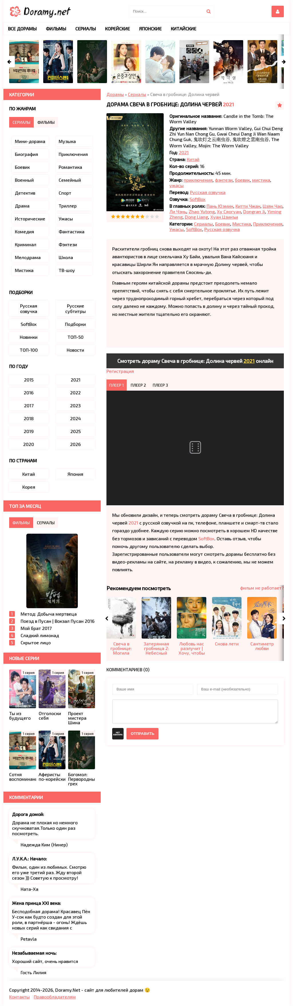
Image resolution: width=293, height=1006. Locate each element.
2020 (28, 444)
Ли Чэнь (177, 211)
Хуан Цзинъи (224, 217)
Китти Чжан (247, 206)
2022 (75, 392)
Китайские (183, 28)
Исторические (30, 218)
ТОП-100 (29, 350)
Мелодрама (28, 257)
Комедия (24, 231)
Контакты (19, 996)
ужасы (176, 185)
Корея (28, 487)
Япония (75, 474)
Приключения (267, 223)
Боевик (222, 223)
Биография (26, 154)
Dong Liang (196, 217)
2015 (28, 379)
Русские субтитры (75, 308)
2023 (75, 405)
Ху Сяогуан (229, 211)
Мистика (241, 223)
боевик (242, 180)
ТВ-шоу (67, 270)
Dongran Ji (254, 211)
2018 (29, 418)
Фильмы (56, 28)
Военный (24, 180)
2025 (75, 431)
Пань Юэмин (220, 206)
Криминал (25, 244)
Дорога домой (27, 814)
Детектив (25, 192)
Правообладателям (55, 996)
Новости (75, 350)
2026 (75, 444)
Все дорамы (22, 28)
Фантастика (71, 231)
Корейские (117, 28)
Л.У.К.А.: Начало (29, 858)
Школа (66, 257)
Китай (193, 159)
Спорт (65, 192)
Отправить (142, 733)
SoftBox (197, 199)
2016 (28, 392)
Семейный (70, 180)
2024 (75, 418)
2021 (228, 104)
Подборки (75, 324)
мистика (261, 180)
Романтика (70, 167)
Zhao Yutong (202, 211)
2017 (28, 405)
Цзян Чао (272, 206)
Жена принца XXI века (36, 903)
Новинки (28, 337)
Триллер (68, 205)
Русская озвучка (207, 192)
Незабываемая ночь (34, 953)
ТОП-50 (76, 337)
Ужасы (176, 229)
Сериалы (203, 223)
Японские (150, 28)
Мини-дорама (30, 141)
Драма (22, 205)
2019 (29, 431)
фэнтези (224, 180)
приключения (198, 180)
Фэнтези (68, 244)
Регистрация (120, 371)
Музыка (67, 141)
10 (157, 216)
